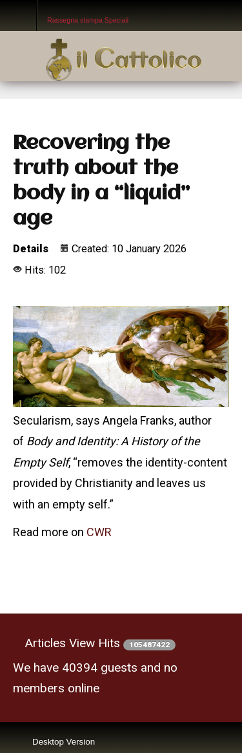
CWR (99, 532)
